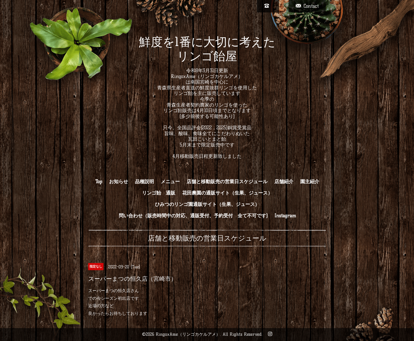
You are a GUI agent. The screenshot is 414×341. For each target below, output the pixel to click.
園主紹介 (309, 182)
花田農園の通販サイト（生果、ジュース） (227, 193)
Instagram (285, 216)
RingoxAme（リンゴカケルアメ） (188, 334)
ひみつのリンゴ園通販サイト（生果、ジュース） (207, 204)
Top (98, 182)
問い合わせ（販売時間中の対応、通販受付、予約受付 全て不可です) (193, 216)
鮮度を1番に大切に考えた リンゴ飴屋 (207, 49)
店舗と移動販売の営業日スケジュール (227, 182)
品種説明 (144, 182)
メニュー (170, 182)
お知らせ (118, 182)
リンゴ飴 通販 (158, 193)
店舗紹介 (283, 182)
